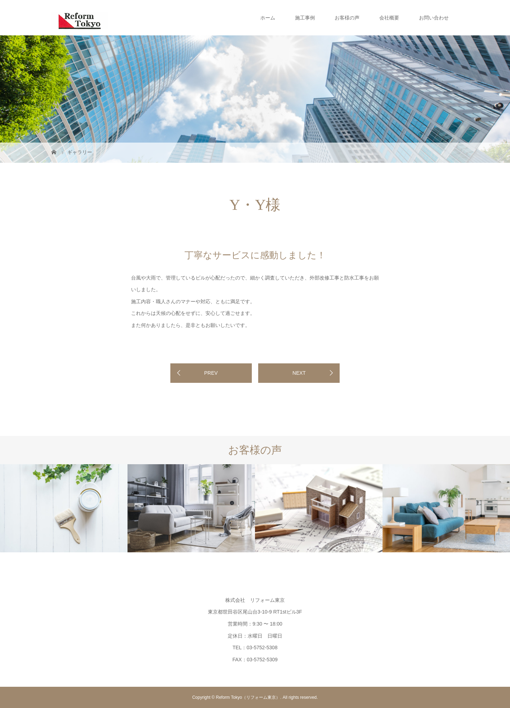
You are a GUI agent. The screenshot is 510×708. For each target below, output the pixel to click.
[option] (64, 508)
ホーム (267, 18)
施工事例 (305, 18)
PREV (210, 373)
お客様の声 (347, 18)
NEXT (299, 373)
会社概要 (389, 18)
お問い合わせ (434, 18)
